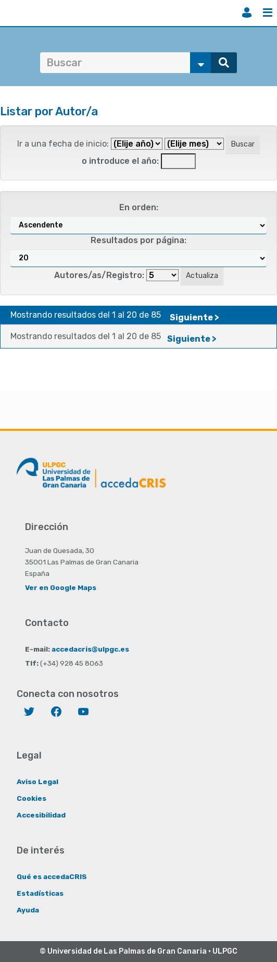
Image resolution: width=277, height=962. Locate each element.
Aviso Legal (37, 781)
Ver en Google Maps (60, 587)
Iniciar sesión (247, 12)
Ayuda (28, 910)
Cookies (31, 798)
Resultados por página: (138, 240)
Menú (267, 12)
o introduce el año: (120, 161)
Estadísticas (40, 893)
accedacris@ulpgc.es (90, 649)
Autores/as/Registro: (99, 275)
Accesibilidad (41, 815)
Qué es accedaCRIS (52, 876)
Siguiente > (194, 317)
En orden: (138, 207)
